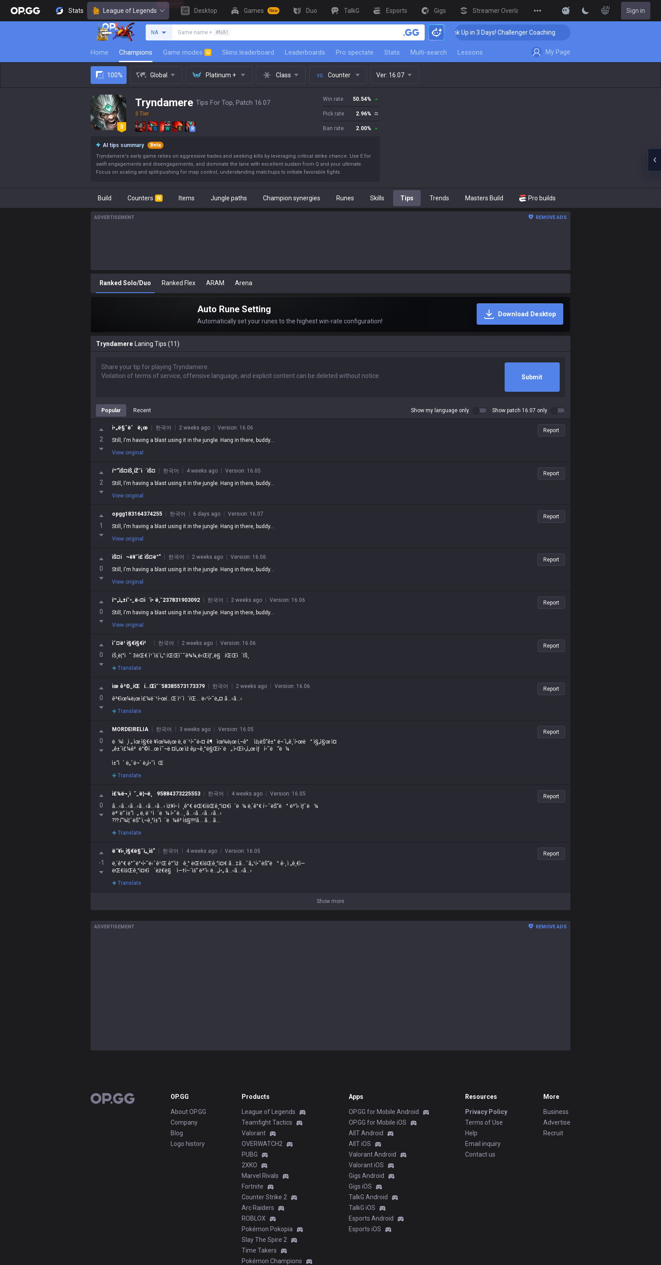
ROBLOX (254, 1225)
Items (187, 198)
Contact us (480, 1161)
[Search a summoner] (411, 32)
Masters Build (484, 198)
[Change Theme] (585, 11)
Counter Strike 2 (264, 1204)
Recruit (553, 1140)
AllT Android (366, 1140)
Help (471, 1140)
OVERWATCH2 (262, 1150)
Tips (407, 198)
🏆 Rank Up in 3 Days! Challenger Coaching (515, 32)
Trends (439, 198)
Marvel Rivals (260, 1182)
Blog (177, 1140)
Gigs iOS (360, 1193)
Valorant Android (372, 1161)
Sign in (635, 10)
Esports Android (371, 1225)
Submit (532, 377)
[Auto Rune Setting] (330, 314)
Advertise (556, 1129)
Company (184, 1129)
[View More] (537, 11)
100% (109, 75)
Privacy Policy (486, 1118)
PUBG (250, 1161)
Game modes (187, 52)
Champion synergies (291, 198)
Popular (111, 410)
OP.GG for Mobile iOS (377, 1129)
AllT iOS (360, 1150)
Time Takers (259, 1257)
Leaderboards (305, 52)
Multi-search (428, 52)
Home (99, 52)
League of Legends (128, 10)
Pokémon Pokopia (267, 1236)
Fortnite (252, 1193)
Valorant (254, 1140)
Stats (392, 52)
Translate (126, 632)
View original (127, 453)
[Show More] (566, 11)
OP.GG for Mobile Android (384, 1118)
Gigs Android (366, 1182)
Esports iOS (365, 1236)
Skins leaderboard (248, 52)
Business (556, 1118)
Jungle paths (229, 198)
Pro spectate (355, 52)
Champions (135, 52)
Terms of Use (484, 1129)
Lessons (470, 52)
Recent (142, 410)
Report (551, 430)
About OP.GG (188, 1118)
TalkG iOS (362, 1214)
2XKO (249, 1172)
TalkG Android (368, 1204)
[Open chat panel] (654, 159)
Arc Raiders (258, 1214)
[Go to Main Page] (25, 10)
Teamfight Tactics (267, 1129)
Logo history (188, 1150)
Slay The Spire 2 (264, 1246)
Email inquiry (483, 1150)
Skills (377, 198)
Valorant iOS (366, 1172)
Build (104, 198)
